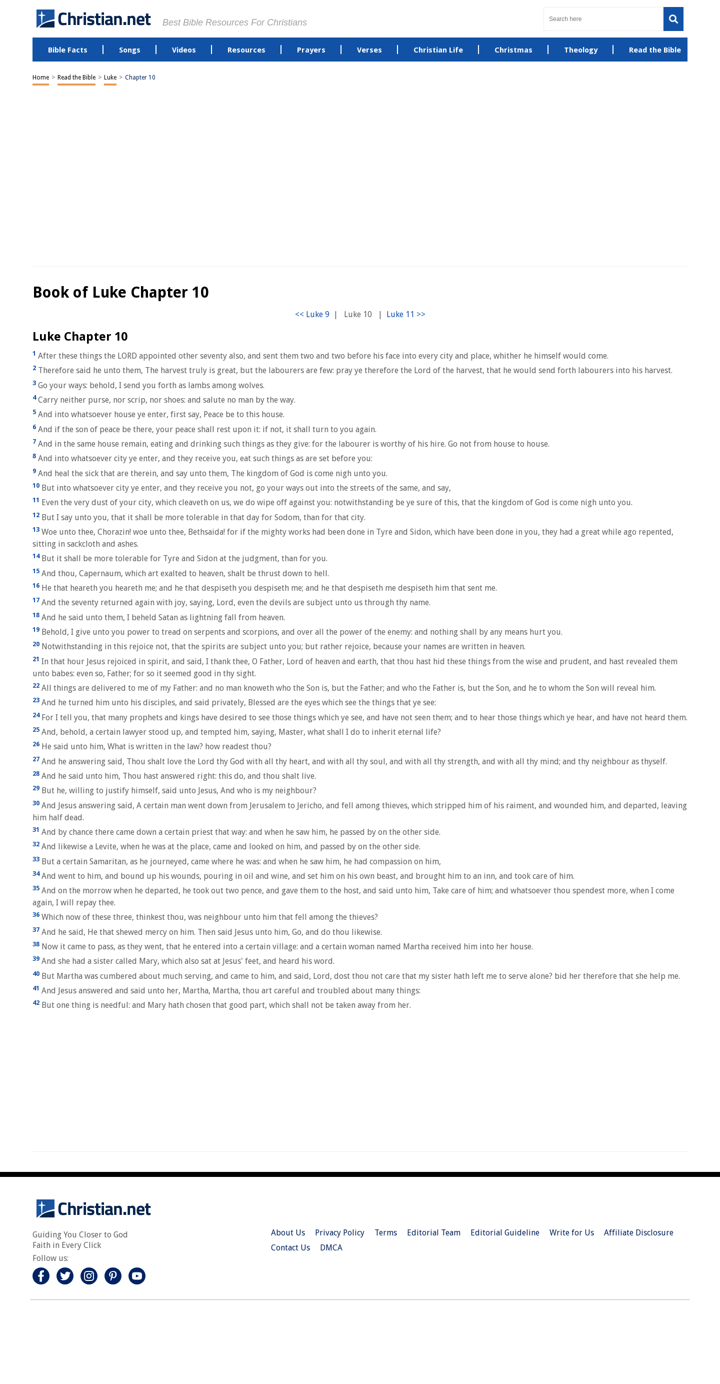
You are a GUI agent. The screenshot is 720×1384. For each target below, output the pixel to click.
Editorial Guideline (505, 1232)
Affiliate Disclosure (639, 1232)
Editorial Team (433, 1232)
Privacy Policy (339, 1232)
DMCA (331, 1247)
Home (40, 77)
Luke (110, 77)
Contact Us (290, 1247)
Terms (385, 1232)
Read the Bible (77, 77)
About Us (288, 1232)
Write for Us (572, 1232)
